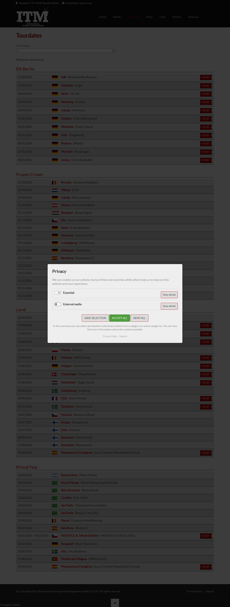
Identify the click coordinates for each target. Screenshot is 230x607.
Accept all (119, 318)
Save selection (95, 318)
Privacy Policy (110, 336)
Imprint (123, 336)
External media (72, 304)
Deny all (139, 318)
